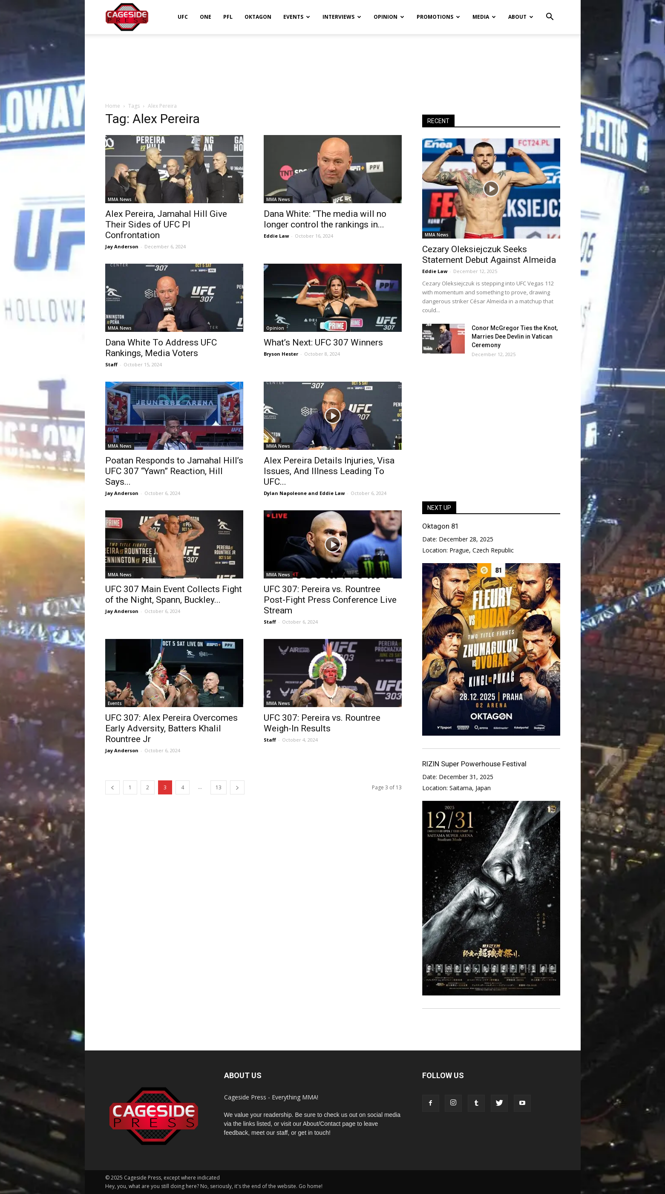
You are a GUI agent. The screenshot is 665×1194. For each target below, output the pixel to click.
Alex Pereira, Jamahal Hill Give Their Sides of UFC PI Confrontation (166, 224)
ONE (205, 16)
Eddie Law (276, 236)
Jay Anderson (121, 246)
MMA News (120, 199)
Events (296, 16)
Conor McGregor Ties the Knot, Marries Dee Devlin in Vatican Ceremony (515, 336)
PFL (228, 16)
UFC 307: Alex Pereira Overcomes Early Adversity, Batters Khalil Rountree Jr (171, 728)
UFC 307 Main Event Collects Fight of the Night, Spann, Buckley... (173, 594)
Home (112, 105)
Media (484, 16)
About (520, 16)
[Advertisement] (333, 63)
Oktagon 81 (440, 526)
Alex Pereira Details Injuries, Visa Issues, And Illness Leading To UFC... (329, 471)
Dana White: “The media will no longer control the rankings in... (325, 219)
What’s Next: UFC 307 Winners (323, 342)
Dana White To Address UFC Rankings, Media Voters (161, 347)
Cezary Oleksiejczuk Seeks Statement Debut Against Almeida (489, 254)
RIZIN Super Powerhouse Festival (474, 764)
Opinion (389, 16)
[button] (550, 11)
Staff (111, 364)
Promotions (438, 16)
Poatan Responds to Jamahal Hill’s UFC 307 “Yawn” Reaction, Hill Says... (174, 471)
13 (219, 787)
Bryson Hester (281, 354)
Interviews (341, 16)
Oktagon (258, 16)
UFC (183, 16)
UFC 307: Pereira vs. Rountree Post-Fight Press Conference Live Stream (330, 600)
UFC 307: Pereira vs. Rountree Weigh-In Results (322, 723)
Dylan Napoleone (285, 493)
